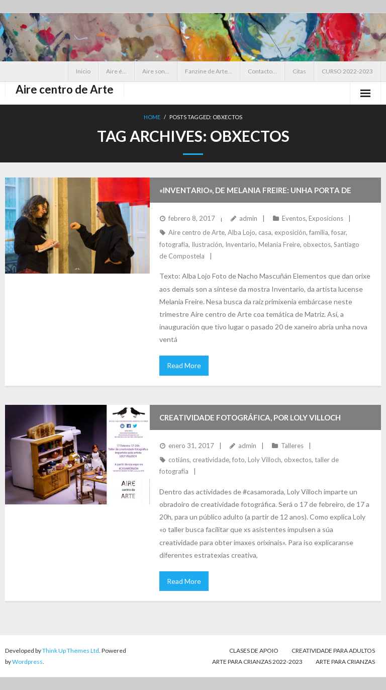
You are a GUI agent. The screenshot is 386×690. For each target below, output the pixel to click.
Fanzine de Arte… (208, 71)
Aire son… (155, 71)
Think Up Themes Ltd (70, 650)
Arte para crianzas (345, 661)
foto (238, 460)
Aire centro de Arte (196, 232)
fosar (338, 232)
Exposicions (326, 218)
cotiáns (178, 460)
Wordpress (27, 661)
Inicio (83, 71)
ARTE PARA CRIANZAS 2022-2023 (257, 661)
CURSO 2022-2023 (347, 71)
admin (248, 218)
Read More (184, 365)
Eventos (294, 218)
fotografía (173, 244)
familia (318, 232)
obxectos (317, 244)
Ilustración (206, 244)
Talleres (292, 446)
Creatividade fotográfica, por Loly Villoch (250, 417)
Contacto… (262, 71)
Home (152, 117)
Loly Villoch (264, 460)
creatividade (210, 460)
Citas (299, 71)
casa (264, 232)
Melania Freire (279, 244)
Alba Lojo (241, 232)
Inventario (240, 244)
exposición (290, 232)
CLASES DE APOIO (253, 650)
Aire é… (116, 71)
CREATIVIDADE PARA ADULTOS (333, 650)
